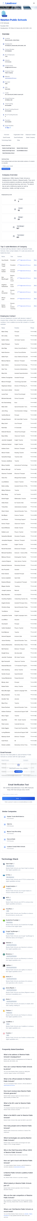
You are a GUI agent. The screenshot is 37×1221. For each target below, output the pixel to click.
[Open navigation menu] (34, 3)
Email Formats (6, 137)
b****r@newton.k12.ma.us (24, 306)
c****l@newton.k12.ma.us (24, 265)
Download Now (6, 168)
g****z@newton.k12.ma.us (24, 260)
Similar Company (30, 137)
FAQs (18, 140)
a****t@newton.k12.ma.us (24, 298)
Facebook (6, 1215)
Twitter (30, 1214)
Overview (6, 134)
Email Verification (18, 137)
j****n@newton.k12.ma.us (24, 292)
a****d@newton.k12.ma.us (24, 285)
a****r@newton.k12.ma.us (24, 270)
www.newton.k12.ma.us (10, 78)
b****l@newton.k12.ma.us (24, 278)
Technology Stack (6, 140)
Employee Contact (30, 134)
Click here (18, 771)
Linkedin (26, 1214)
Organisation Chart (18, 134)
